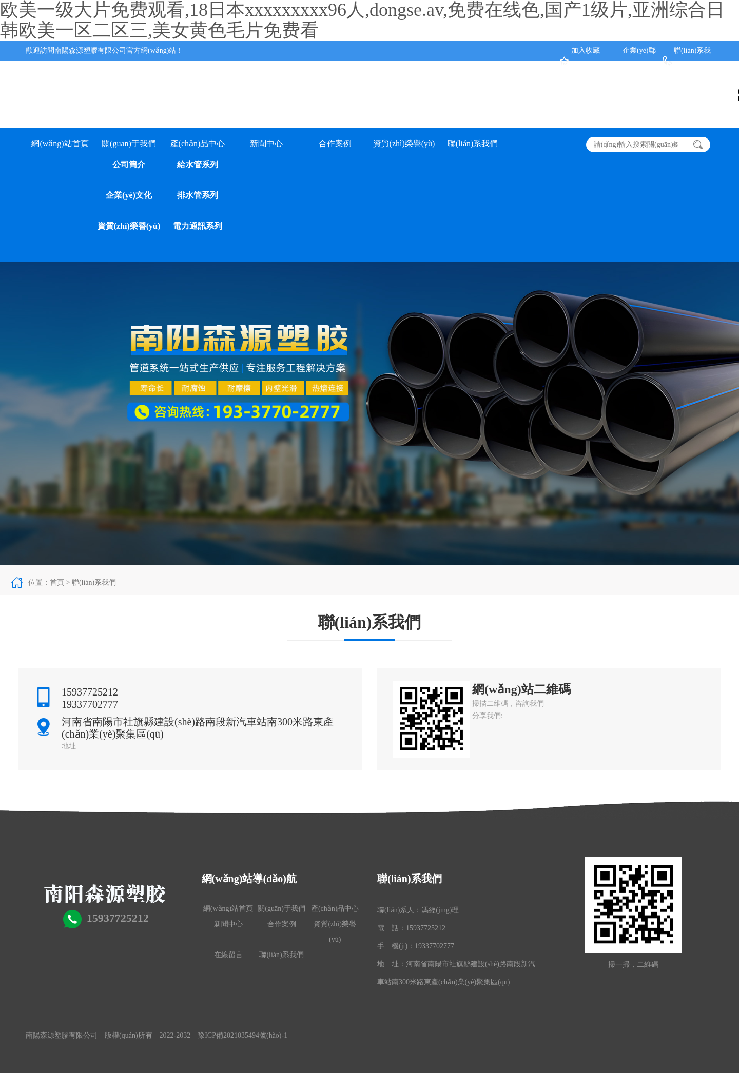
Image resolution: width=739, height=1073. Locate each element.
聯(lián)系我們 (473, 143)
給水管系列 (197, 164)
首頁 (57, 582)
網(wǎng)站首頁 (59, 143)
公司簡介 (128, 164)
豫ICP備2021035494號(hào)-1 (242, 1035)
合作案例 (335, 143)
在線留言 (228, 955)
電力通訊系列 (197, 226)
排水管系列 (197, 195)
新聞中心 (266, 143)
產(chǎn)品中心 (197, 143)
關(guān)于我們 (129, 143)
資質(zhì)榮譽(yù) (129, 226)
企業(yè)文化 (129, 195)
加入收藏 (585, 50)
